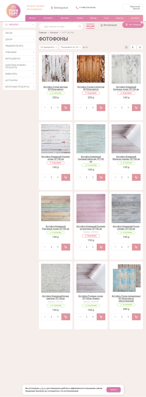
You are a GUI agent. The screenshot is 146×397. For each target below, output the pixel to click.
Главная (43, 32)
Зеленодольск (61, 8)
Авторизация (110, 25)
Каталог (54, 32)
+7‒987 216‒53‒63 (87, 7)
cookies (42, 388)
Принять (113, 390)
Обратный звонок (135, 7)
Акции (90, 26)
